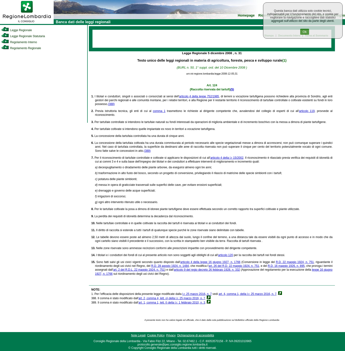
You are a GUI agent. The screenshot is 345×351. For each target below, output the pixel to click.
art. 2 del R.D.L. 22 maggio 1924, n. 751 (139, 269)
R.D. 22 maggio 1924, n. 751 (295, 262)
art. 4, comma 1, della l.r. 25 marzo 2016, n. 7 (247, 294)
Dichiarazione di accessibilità (195, 335)
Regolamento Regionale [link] (21, 48)
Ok (305, 32)
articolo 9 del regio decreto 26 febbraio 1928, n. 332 (207, 269)
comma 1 (159, 111)
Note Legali (138, 335)
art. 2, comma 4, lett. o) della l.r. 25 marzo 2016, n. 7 (171, 298)
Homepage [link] (246, 15)
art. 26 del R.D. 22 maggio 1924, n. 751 (234, 266)
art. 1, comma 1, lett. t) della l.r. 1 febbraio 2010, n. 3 (171, 302)
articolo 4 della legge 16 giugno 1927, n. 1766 (210, 262)
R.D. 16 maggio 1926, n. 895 (286, 266)
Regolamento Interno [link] (19, 42)
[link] (27, 23)
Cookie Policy (156, 335)
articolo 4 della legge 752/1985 (199, 96)
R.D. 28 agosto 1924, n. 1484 (170, 266)
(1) (284, 60)
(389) (147, 150)
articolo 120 (225, 255)
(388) (111, 104)
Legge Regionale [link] (16, 30)
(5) (232, 89)
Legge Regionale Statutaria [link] (23, 36)
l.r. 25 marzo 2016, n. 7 (197, 294)
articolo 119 (307, 111)
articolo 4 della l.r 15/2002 (226, 157)
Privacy (171, 335)
